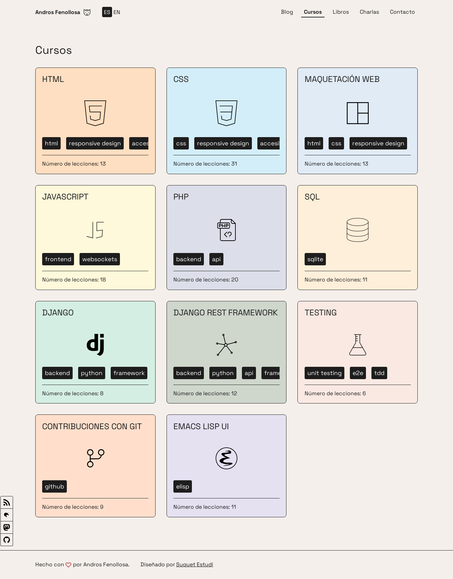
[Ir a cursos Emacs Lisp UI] (226, 466)
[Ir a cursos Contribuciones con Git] (95, 466)
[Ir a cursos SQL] (357, 237)
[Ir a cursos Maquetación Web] (357, 121)
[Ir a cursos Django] (95, 352)
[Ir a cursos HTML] (95, 121)
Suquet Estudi (194, 565)
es (107, 12)
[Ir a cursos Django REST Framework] (226, 352)
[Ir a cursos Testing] (357, 352)
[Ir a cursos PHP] (226, 237)
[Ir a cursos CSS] (226, 121)
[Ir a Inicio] (63, 12)
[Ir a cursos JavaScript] (95, 237)
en (116, 12)
